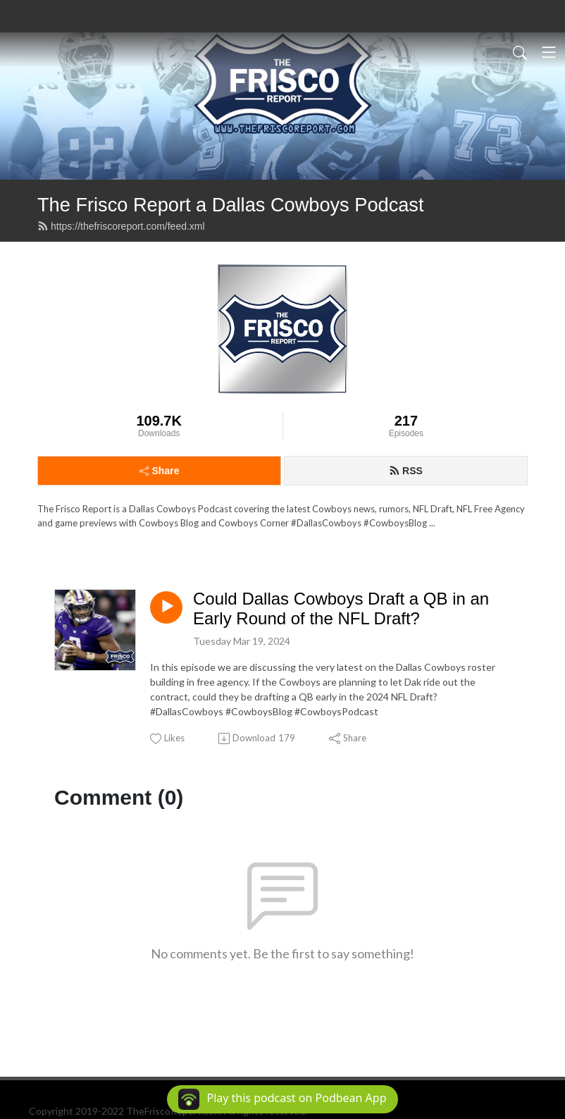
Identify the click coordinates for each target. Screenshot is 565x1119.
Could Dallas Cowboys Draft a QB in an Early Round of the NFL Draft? (341, 609)
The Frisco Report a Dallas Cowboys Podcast (230, 205)
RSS (406, 470)
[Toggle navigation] (549, 52)
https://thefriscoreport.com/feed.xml (121, 226)
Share (159, 470)
